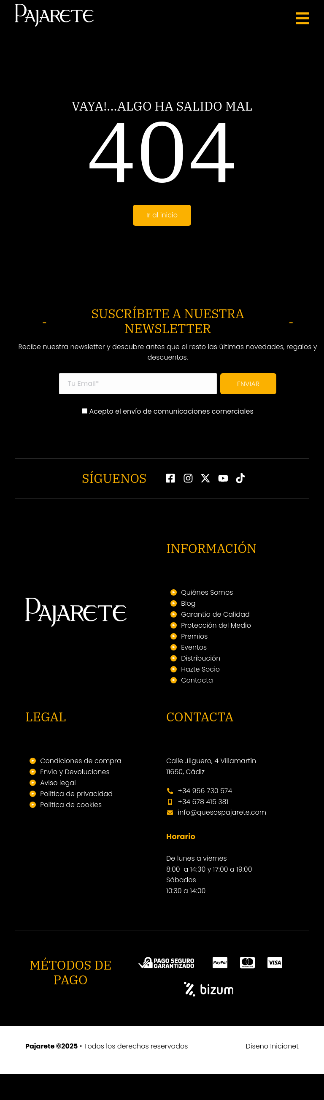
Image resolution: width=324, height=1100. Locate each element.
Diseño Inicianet (272, 1072)
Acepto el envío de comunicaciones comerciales (168, 438)
